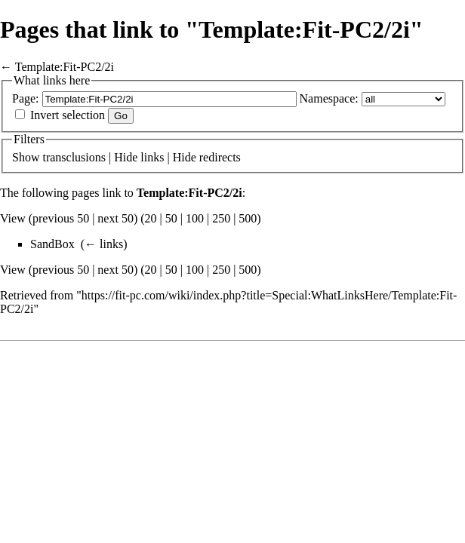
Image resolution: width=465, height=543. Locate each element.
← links (104, 244)
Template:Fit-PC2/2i (64, 66)
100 (195, 218)
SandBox (52, 244)
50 (171, 218)
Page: (25, 98)
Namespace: (329, 98)
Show (25, 157)
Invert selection (67, 115)
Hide (125, 157)
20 (151, 218)
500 (248, 218)
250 (221, 218)
